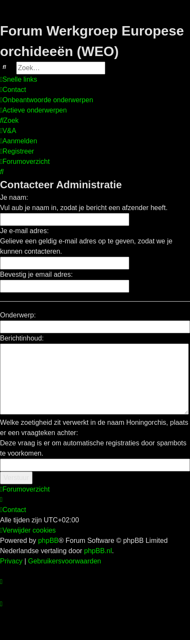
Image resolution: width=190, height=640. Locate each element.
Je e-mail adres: (24, 230)
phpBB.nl (98, 550)
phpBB (48, 540)
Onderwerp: (18, 315)
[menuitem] (13, 90)
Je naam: (14, 197)
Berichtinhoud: (22, 338)
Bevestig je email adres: (36, 274)
